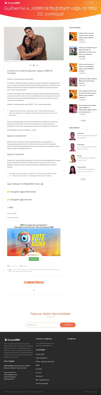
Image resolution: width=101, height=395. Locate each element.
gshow (26, 266)
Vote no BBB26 (38, 7)
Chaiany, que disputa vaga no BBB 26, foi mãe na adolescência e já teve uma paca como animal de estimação (88, 52)
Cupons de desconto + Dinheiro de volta (15, 368)
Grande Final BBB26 (88, 7)
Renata (79, 156)
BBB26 (38, 365)
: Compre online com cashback (17, 366)
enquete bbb (10, 217)
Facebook (72, 339)
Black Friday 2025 (9, 379)
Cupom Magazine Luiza (10, 374)
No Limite (38, 372)
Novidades (77, 7)
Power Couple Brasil (41, 358)
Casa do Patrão (40, 354)
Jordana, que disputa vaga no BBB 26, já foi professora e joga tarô (88, 81)
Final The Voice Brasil (42, 383)
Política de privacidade (90, 392)
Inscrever (67, 325)
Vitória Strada (81, 167)
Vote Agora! (33, 259)
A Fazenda (39, 369)
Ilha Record (39, 376)
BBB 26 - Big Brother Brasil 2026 (45, 361)
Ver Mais (83, 120)
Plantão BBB (59, 7)
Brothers (68, 7)
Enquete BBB (49, 7)
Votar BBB (90, 2)
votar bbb (15, 217)
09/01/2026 (82, 42)
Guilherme (80, 133)
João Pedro (80, 144)
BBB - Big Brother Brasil (42, 380)
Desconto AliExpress (10, 377)
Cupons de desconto (10, 372)
